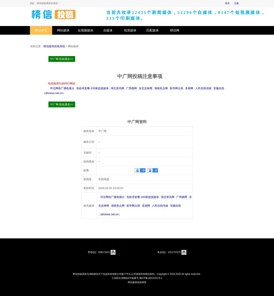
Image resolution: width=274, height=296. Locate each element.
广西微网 (131, 88)
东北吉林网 (145, 88)
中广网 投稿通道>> (61, 59)
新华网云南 (176, 88)
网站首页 (41, 30)
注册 (236, 3)
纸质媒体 (130, 30)
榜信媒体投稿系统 (54, 46)
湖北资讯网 (117, 88)
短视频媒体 (85, 30)
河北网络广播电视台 (62, 88)
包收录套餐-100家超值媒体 (92, 88)
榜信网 (174, 30)
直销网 (189, 88)
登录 (227, 3)
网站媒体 (63, 30)
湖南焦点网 (161, 88)
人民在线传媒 (203, 88)
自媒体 (108, 30)
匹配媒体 (152, 30)
